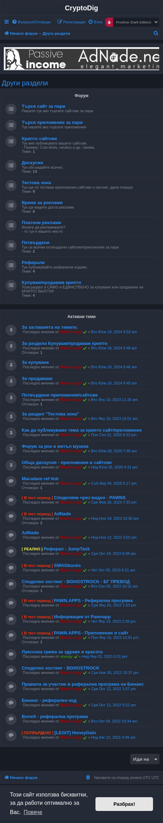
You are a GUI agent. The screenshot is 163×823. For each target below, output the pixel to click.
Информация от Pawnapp (82, 616)
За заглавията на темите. (50, 327)
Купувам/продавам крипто (51, 282)
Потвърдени (36, 242)
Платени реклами (41, 222)
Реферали (33, 262)
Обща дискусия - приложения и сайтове (67, 462)
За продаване (37, 378)
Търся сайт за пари (43, 106)
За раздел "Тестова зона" (50, 413)
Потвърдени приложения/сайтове (60, 395)
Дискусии (32, 162)
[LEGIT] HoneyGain (75, 732)
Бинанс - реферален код (49, 700)
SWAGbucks (67, 565)
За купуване (35, 362)
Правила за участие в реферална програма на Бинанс (83, 684)
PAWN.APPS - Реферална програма (93, 600)
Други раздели (25, 83)
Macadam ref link (40, 478)
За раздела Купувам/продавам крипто (65, 343)
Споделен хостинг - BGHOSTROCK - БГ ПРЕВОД (76, 581)
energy (66, 656)
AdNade (62, 513)
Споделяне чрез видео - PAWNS (89, 497)
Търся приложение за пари (52, 122)
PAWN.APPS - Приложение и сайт (91, 632)
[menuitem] (31, 22)
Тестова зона (36, 182)
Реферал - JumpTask (66, 548)
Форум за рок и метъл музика (55, 446)
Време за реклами (42, 202)
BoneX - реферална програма (55, 716)
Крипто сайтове (39, 138)
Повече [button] (32, 812)
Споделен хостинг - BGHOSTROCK (60, 668)
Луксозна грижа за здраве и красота (62, 651)
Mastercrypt (71, 332)
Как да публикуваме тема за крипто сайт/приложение (82, 430)
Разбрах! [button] (124, 804)
